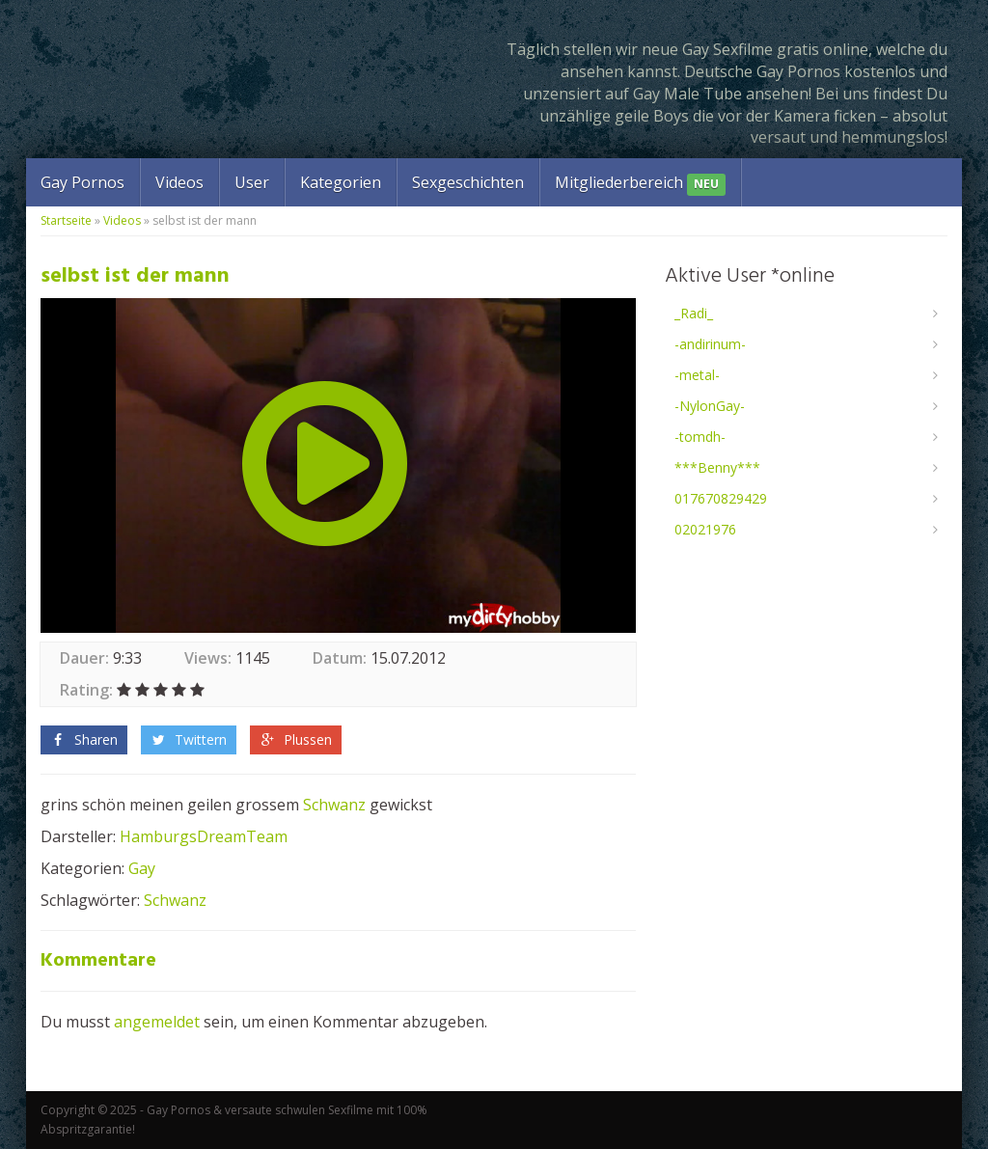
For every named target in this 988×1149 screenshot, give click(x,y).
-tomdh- (700, 436)
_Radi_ (693, 313)
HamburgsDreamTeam (204, 836)
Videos (179, 182)
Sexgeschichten (468, 182)
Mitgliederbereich (640, 184)
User (251, 182)
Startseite (66, 220)
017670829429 (720, 498)
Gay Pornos (82, 182)
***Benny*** (717, 467)
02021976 (705, 529)
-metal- (697, 375)
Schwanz (334, 804)
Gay (141, 868)
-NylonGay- (709, 406)
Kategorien (340, 182)
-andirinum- (710, 344)
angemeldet (157, 1021)
